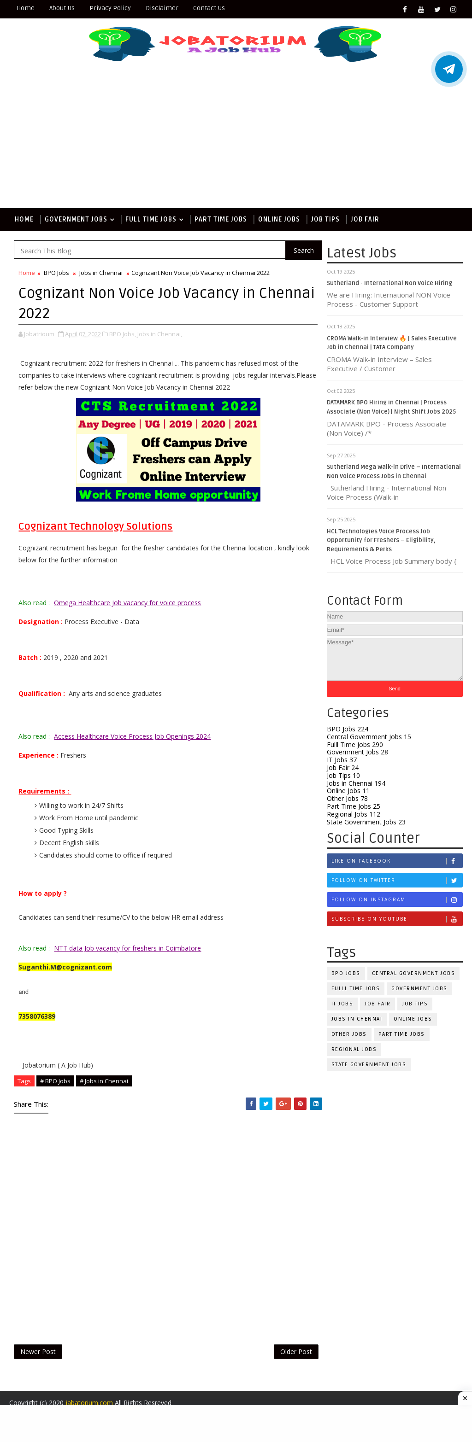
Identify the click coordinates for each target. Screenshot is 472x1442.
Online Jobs (279, 219)
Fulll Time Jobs (355, 744)
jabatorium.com (89, 1402)
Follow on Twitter (396, 880)
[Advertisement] (236, 139)
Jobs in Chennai (356, 783)
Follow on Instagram (396, 899)
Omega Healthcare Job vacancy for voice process (127, 602)
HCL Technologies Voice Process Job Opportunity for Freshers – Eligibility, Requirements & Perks (381, 540)
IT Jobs (342, 759)
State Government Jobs (366, 821)
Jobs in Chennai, (159, 334)
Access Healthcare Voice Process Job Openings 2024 (132, 736)
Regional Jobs (353, 814)
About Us (62, 8)
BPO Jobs (347, 728)
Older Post (296, 1351)
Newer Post (38, 1351)
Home (26, 8)
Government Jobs (76, 219)
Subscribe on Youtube (396, 919)
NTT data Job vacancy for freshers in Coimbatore (127, 948)
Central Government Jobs (369, 736)
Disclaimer (162, 8)
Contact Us (209, 8)
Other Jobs (347, 798)
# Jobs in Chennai (104, 1081)
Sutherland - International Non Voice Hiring (389, 283)
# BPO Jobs (55, 1081)
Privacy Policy (110, 8)
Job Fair (365, 219)
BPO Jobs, (122, 334)
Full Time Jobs (151, 219)
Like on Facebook (396, 861)
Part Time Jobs (221, 219)
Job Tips (325, 219)
